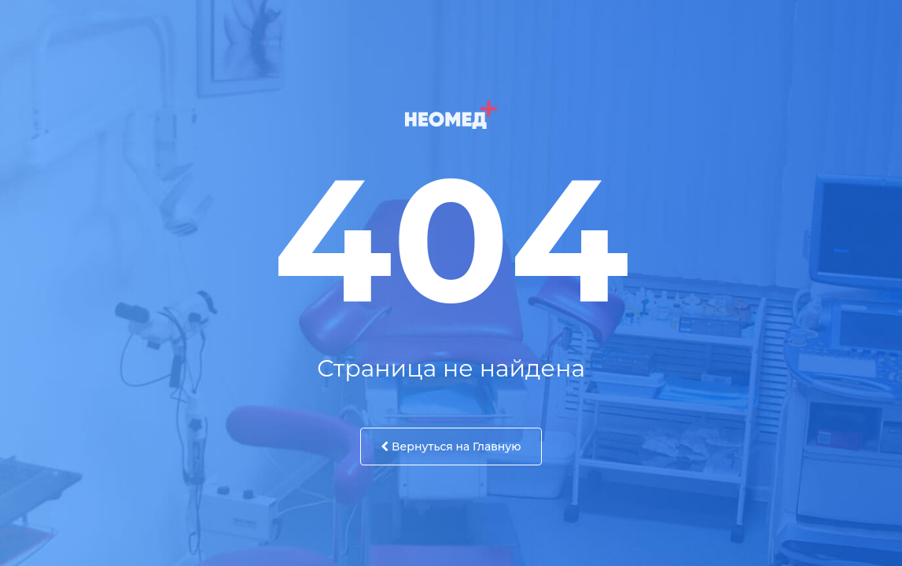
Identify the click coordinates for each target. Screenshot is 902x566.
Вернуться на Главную (451, 446)
